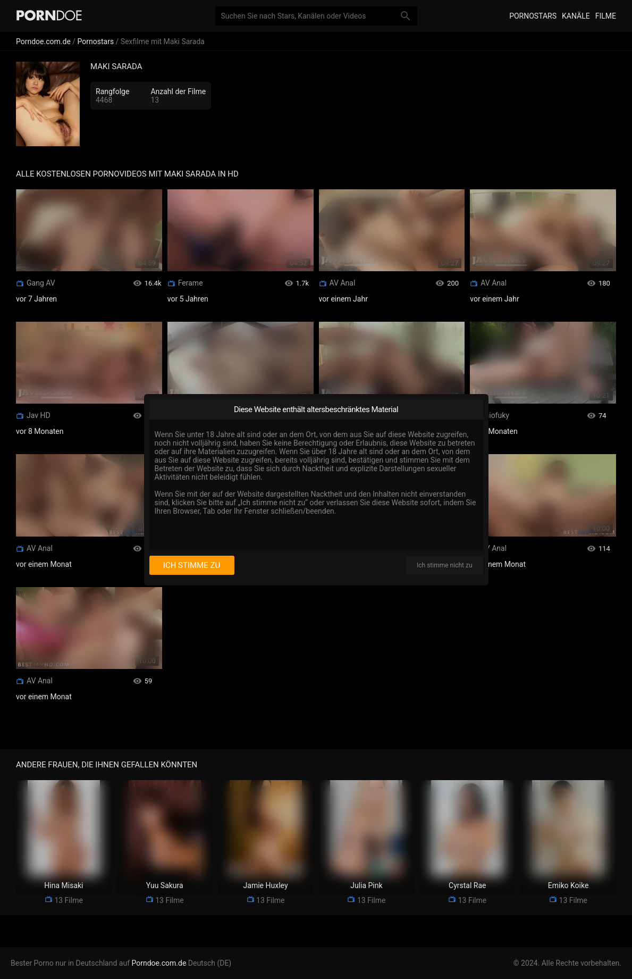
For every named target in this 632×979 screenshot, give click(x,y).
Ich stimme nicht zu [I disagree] (444, 565)
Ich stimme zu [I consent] (191, 565)
